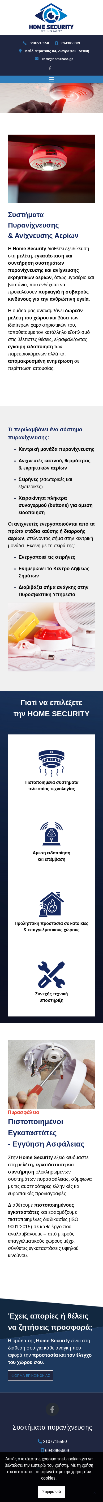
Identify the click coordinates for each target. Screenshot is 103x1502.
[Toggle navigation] (51, 79)
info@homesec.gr (57, 59)
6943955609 (70, 43)
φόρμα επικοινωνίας (30, 1376)
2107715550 (39, 43)
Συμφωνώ (51, 1491)
